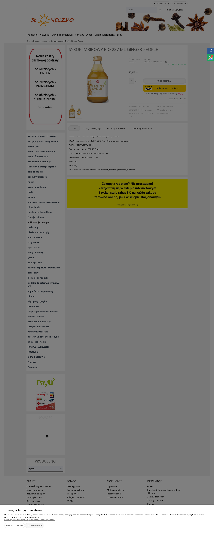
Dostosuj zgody (34, 525)
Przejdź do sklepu (14, 525)
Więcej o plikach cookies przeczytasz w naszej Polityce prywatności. (29, 519)
